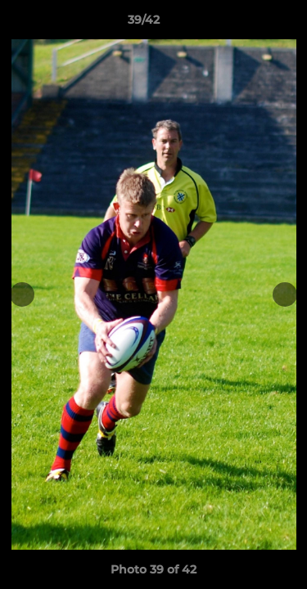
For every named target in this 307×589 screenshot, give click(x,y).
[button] (248, 23)
